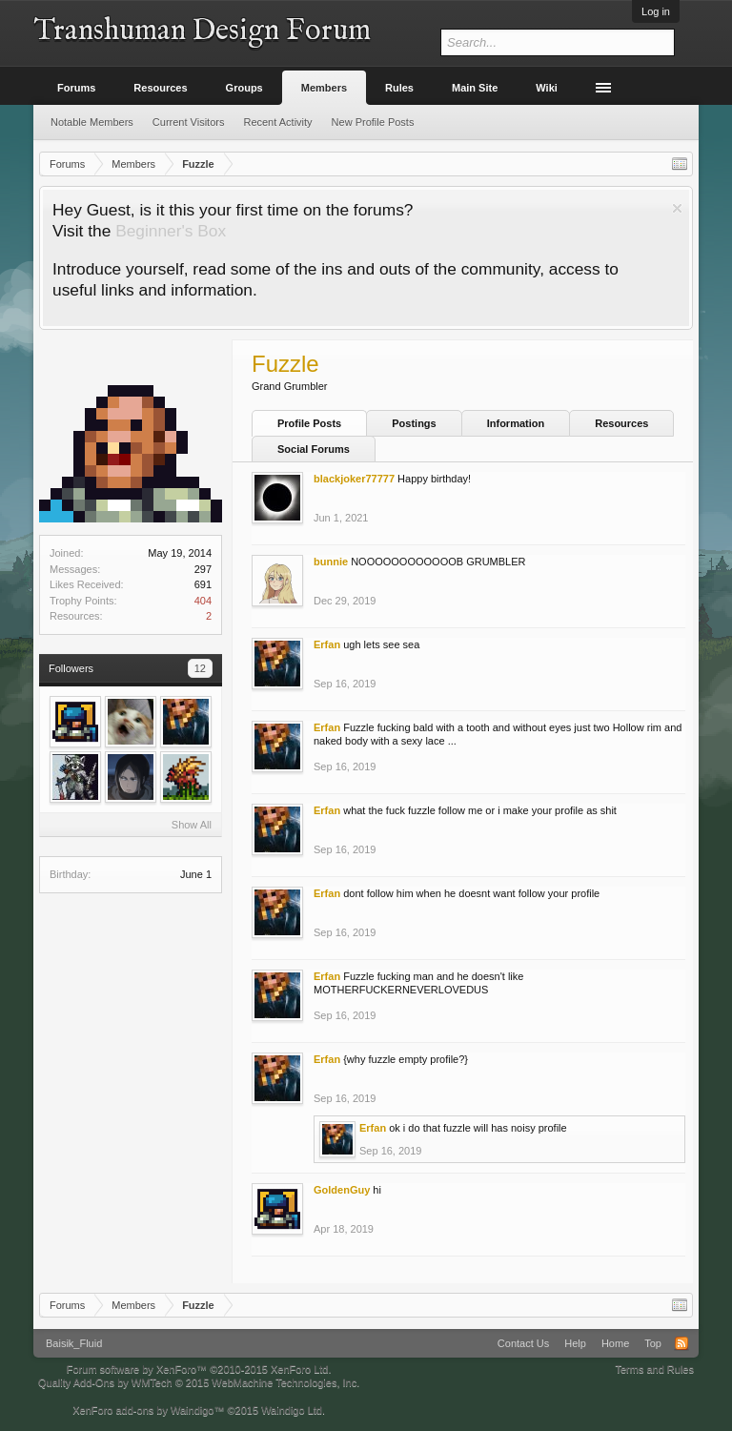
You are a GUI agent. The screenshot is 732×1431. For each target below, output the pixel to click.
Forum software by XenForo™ (199, 1369)
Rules (399, 87)
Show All (192, 824)
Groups (244, 87)
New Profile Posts (373, 122)
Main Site (475, 87)
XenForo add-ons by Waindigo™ (148, 1410)
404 (203, 600)
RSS (681, 1343)
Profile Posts (309, 423)
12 (200, 668)
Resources (621, 423)
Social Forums (313, 449)
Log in (655, 11)
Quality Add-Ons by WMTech (198, 1382)
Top (652, 1343)
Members (324, 87)
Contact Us (523, 1343)
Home (615, 1343)
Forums (76, 87)
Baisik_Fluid (74, 1343)
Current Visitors (188, 122)
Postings (414, 423)
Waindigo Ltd (291, 1410)
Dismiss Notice (677, 208)
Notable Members (92, 122)
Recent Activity (277, 122)
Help (575, 1343)
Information (516, 423)
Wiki (547, 87)
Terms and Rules (654, 1369)
